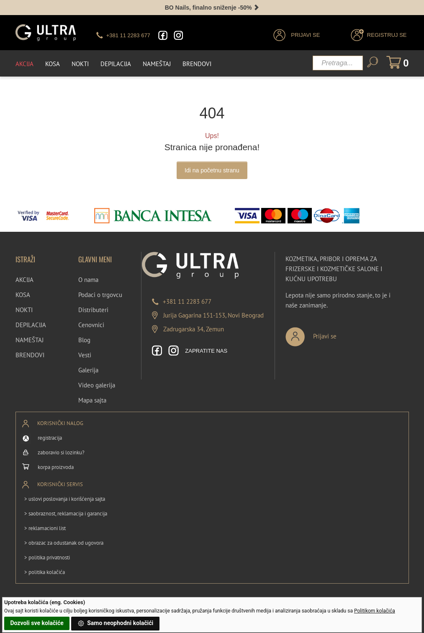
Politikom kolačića (374, 611)
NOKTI (24, 310)
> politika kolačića (44, 572)
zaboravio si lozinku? (61, 452)
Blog (84, 340)
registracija (50, 437)
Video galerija (96, 385)
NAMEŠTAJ (29, 340)
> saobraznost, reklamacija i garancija (65, 513)
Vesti (84, 355)
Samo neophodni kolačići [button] (115, 623)
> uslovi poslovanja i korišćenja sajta (64, 498)
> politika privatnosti (47, 557)
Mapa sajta (92, 400)
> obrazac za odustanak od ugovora (63, 542)
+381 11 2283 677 (187, 301)
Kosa (52, 64)
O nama (88, 280)
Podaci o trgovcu (100, 295)
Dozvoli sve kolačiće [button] (36, 623)
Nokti (80, 64)
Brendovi (196, 64)
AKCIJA (24, 280)
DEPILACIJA (30, 325)
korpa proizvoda (56, 467)
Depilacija (115, 64)
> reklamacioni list (45, 528)
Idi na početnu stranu (212, 170)
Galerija (88, 370)
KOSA (22, 295)
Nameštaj (157, 64)
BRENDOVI (29, 355)
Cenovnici (91, 325)
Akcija (24, 64)
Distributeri (93, 310)
